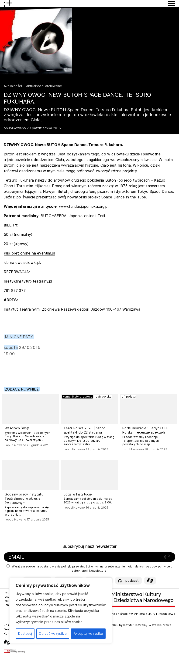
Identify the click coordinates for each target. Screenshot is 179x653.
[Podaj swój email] (60, 557)
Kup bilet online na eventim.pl (29, 253)
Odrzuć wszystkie (53, 633)
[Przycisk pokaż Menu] (172, 3)
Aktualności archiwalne (44, 86)
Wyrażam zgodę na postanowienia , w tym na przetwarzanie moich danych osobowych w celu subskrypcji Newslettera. (89, 568)
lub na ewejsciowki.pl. (22, 262)
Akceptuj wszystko (88, 633)
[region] (60, 611)
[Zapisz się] (142, 557)
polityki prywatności (75, 566)
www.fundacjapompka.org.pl (83, 206)
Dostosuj (25, 633)
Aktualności (13, 86)
